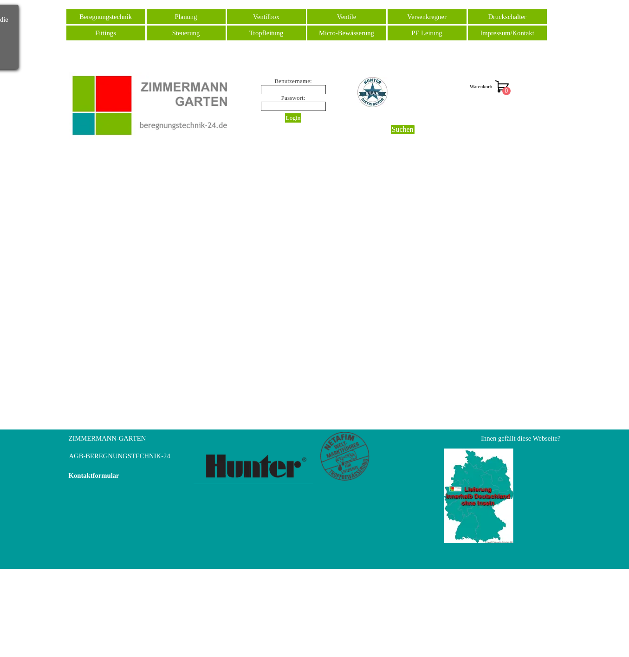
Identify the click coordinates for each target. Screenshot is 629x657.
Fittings (105, 33)
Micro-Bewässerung (346, 33)
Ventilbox (266, 16)
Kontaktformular (94, 475)
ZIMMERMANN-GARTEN (107, 438)
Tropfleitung (266, 33)
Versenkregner (427, 16)
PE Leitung (426, 33)
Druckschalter (507, 16)
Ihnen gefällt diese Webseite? (521, 438)
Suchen (403, 129)
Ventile (347, 16)
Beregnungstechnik (105, 16)
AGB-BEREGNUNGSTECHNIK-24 (119, 456)
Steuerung (186, 33)
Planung (186, 16)
